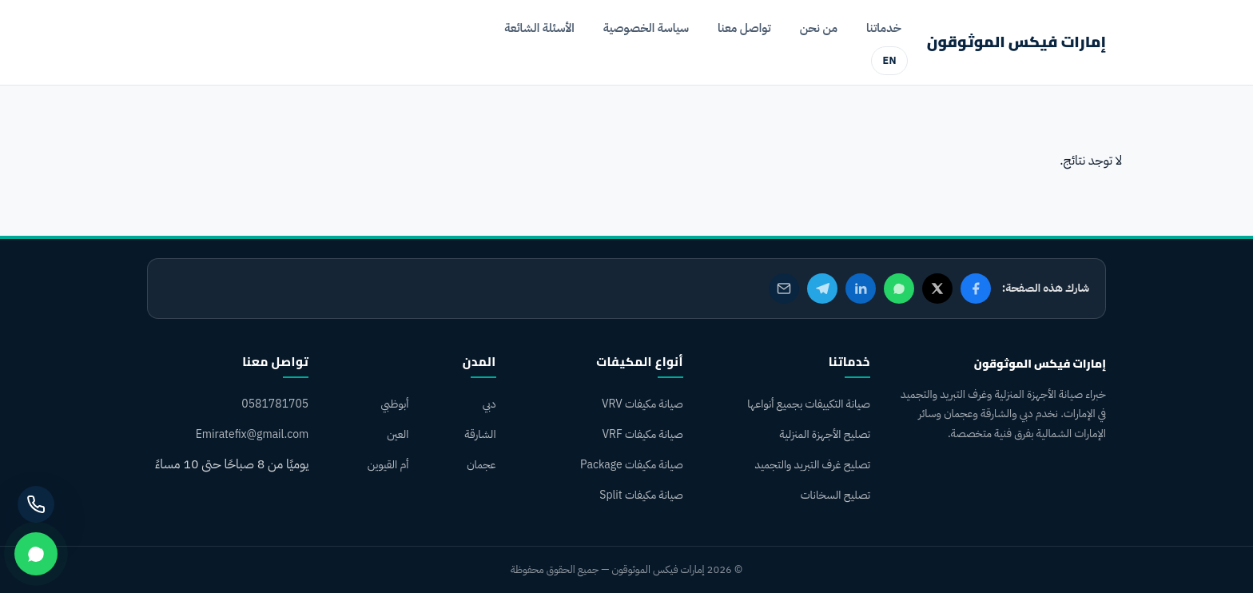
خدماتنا (883, 28)
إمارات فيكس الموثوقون (1016, 42)
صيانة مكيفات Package (631, 464)
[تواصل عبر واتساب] (36, 553)
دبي (489, 404)
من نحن (818, 28)
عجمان (481, 464)
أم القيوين (388, 464)
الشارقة (480, 434)
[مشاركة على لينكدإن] (860, 288)
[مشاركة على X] (937, 288)
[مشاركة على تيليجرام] (822, 288)
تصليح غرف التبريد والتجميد (812, 464)
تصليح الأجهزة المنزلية (825, 434)
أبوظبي (394, 404)
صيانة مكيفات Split (641, 495)
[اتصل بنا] (36, 504)
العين (397, 434)
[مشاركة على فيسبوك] (976, 288)
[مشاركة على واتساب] (899, 288)
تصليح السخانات (835, 495)
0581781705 (274, 404)
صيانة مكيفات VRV (642, 404)
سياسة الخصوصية (646, 28)
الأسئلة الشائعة (539, 28)
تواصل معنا (744, 28)
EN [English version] (889, 60)
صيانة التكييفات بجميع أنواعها (808, 404)
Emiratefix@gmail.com (252, 434)
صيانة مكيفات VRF (642, 434)
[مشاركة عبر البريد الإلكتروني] (784, 288)
